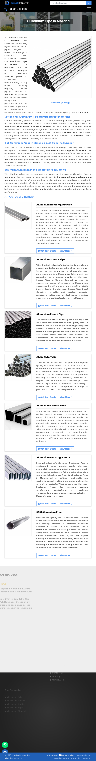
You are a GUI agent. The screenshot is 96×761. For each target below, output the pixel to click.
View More (66, 251)
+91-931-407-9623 (15, 9)
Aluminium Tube (46, 356)
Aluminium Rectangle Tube (53, 457)
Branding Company (82, 758)
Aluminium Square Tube (51, 405)
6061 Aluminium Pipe (49, 512)
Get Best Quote (47, 251)
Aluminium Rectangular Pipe (54, 204)
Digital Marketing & (63, 758)
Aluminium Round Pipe (50, 314)
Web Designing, (84, 755)
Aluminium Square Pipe (50, 259)
